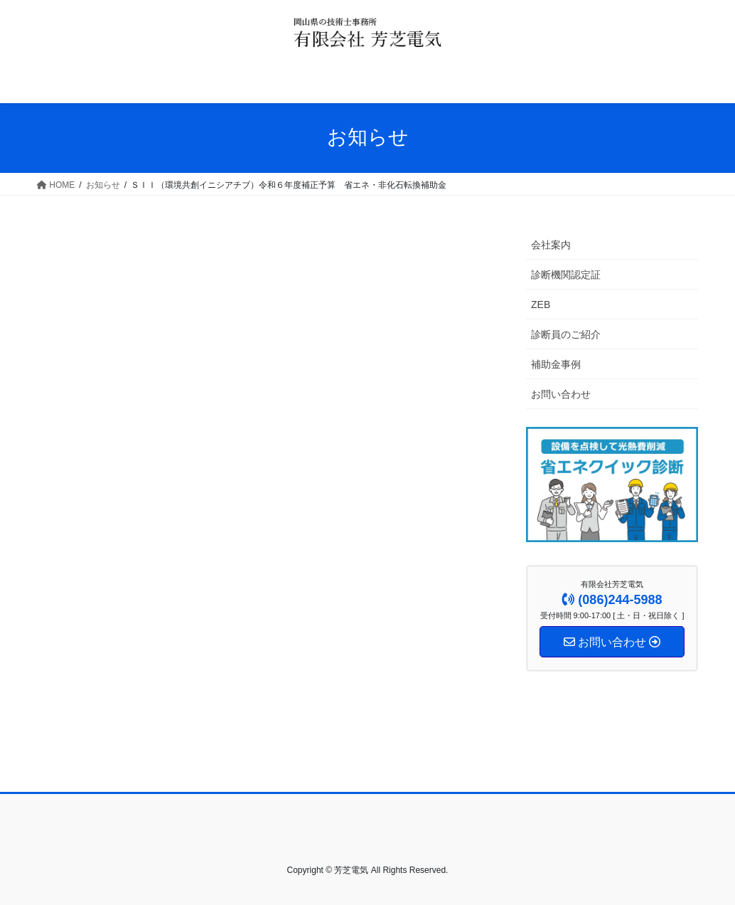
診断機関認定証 (566, 274)
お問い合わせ (561, 394)
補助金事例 (556, 364)
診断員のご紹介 (566, 334)
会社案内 (551, 244)
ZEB (540, 304)
